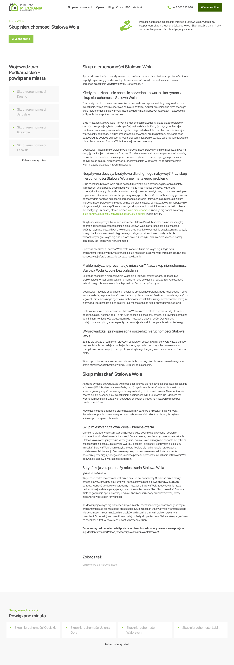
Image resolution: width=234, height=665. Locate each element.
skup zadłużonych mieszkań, (114, 213)
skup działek (138, 213)
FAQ (127, 7)
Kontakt (137, 7)
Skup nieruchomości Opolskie (36, 628)
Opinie (100, 7)
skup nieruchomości (139, 210)
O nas (119, 7)
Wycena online (210, 7)
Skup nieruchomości (80, 7)
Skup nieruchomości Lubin (201, 628)
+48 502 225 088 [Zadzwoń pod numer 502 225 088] (180, 7)
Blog (111, 7)
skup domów (90, 213)
